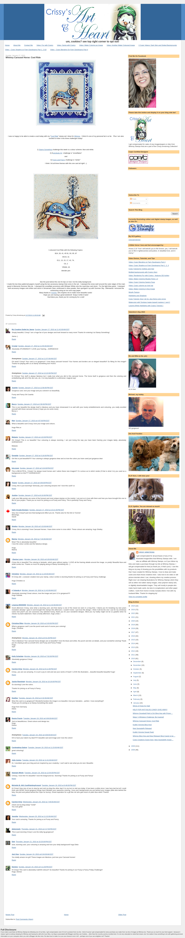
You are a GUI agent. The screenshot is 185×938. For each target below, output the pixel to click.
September (137, 673)
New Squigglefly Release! (142, 728)
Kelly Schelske (18, 656)
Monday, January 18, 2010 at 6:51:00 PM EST (39, 638)
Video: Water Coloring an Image (91, 45)
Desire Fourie (17, 718)
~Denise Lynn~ (18, 559)
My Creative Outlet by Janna (23, 329)
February (136, 699)
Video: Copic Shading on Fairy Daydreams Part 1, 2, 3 (149, 265)
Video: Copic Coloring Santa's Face (142, 282)
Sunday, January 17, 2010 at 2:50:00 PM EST (34, 404)
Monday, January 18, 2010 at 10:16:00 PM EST (43, 682)
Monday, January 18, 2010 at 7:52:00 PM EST (41, 656)
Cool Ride (54, 136)
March (135, 695)
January (136, 703)
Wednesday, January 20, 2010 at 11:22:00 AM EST (38, 816)
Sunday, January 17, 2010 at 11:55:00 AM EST (35, 346)
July (135, 680)
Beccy (14, 404)
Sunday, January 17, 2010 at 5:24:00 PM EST (37, 468)
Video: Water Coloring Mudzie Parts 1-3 (143, 279)
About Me (16, 45)
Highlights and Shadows (137, 296)
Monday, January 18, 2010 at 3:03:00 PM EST (41, 623)
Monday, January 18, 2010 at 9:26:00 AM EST (41, 559)
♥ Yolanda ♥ (16, 590)
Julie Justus (16, 760)
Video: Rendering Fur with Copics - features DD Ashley (149, 275)
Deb (13, 842)
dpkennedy (16, 829)
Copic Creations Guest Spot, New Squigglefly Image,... (153, 740)
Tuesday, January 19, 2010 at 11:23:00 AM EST (45, 747)
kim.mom (15, 468)
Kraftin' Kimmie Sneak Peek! (143, 732)
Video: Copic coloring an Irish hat (141, 286)
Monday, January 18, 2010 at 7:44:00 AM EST (35, 539)
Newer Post (10, 915)
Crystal (14, 346)
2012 (133, 651)
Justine (15, 495)
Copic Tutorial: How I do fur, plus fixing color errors (147, 299)
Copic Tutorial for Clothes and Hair (141, 269)
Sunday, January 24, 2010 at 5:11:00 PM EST (35, 867)
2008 (133, 750)
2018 (133, 628)
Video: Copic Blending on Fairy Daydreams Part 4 (147, 262)
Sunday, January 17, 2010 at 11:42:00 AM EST (52, 329)
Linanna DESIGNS (19, 605)
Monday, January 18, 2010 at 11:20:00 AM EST (37, 574)
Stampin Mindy (18, 773)
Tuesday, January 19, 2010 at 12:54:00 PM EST (42, 773)
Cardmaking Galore (19, 747)
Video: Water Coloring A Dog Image (142, 289)
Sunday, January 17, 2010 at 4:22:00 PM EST (35, 437)
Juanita (15, 388)
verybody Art (57, 153)
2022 (133, 613)
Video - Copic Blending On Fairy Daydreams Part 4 (69, 50)
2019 (133, 625)
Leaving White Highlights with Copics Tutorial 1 (146, 306)
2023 (133, 610)
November (137, 665)
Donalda (15, 456)
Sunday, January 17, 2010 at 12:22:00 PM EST (39, 373)
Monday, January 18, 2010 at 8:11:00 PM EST (40, 669)
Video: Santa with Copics (66, 45)
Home (7, 45)
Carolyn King (17, 669)
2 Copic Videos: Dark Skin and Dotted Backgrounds (158, 45)
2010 (133, 658)
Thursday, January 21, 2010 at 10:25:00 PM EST (34, 842)
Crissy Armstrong (147, 552)
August (136, 676)
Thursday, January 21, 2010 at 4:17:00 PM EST (38, 829)
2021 (133, 617)
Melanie (15, 437)
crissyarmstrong (134, 240)
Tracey (14, 483)
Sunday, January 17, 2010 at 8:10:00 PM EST (35, 495)
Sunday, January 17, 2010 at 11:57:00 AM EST (39, 359)
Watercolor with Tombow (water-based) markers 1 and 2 (149, 302)
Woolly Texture (134, 292)
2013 (133, 647)
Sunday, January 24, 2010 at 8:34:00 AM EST (36, 854)
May (135, 688)
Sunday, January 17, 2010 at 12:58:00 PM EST (35, 388)
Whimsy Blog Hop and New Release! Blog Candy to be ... (154, 736)
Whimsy (77, 136)
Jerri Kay (15, 854)
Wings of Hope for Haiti (141, 706)
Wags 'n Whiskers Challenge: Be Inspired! (148, 717)
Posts (133, 199)
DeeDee (15, 698)
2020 (133, 621)
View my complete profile (138, 597)
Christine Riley (18, 623)
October (136, 669)
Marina (14, 539)
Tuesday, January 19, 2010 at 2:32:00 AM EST (36, 698)
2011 (133, 655)
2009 (133, 746)
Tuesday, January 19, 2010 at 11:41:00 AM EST (39, 760)
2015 (133, 640)
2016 (133, 636)
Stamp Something (45, 150)
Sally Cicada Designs (20, 510)
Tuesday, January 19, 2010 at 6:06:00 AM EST (40, 718)
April (135, 692)
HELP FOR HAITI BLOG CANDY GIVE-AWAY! (150, 710)
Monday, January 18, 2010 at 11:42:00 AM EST (39, 590)
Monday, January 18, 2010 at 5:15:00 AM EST (35, 526)
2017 (133, 632)
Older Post (122, 915)
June (135, 684)
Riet (13, 421)
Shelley (15, 526)
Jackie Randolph (18, 682)
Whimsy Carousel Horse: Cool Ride (23, 57)
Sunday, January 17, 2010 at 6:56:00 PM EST (35, 483)
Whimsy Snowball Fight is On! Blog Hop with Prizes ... (153, 713)
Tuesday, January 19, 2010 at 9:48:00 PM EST (59, 785)
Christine (15, 574)
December (137, 661)
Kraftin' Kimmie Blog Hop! (142, 725)
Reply (14, 339)
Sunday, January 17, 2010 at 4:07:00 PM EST (32, 421)
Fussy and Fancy (58, 160)
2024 (133, 606)
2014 (133, 643)
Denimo (15, 867)
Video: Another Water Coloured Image (121, 45)
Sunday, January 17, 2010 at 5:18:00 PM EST (36, 456)
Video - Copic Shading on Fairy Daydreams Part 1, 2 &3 (26, 50)
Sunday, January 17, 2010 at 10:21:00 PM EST (46, 510)
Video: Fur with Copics (44, 45)
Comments (135, 203)
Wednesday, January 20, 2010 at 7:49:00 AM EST (41, 802)
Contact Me (28, 45)
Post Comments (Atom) (24, 919)
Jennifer (15, 816)
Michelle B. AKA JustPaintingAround (26, 785)
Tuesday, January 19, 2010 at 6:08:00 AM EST (39, 735)
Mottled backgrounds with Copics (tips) (143, 272)
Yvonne (54, 293)
